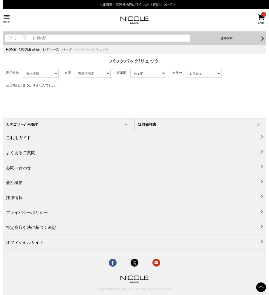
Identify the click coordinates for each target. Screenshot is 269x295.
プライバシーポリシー (27, 212)
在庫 (68, 72)
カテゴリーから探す (22, 124)
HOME (11, 49)
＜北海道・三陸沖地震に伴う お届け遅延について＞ (137, 4)
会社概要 (14, 182)
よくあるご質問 (20, 152)
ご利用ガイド (18, 137)
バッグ (67, 49)
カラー (177, 72)
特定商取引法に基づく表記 (31, 227)
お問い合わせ (18, 167)
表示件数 (12, 72)
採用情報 (14, 197)
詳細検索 (227, 38)
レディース (51, 49)
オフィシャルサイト (25, 242)
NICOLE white (29, 49)
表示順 (121, 72)
